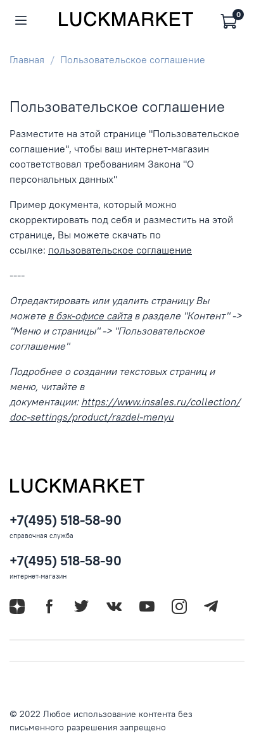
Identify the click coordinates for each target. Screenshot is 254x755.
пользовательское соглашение (120, 249)
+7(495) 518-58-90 (66, 520)
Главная (27, 59)
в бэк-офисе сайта (90, 315)
